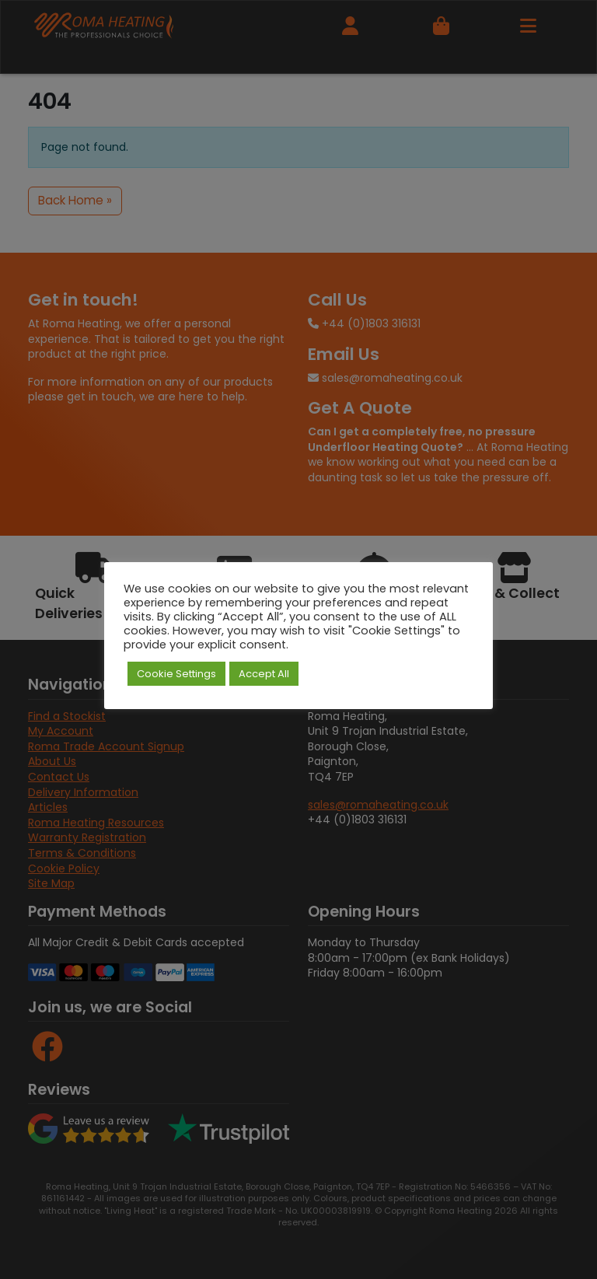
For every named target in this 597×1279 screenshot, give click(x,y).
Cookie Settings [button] (176, 673)
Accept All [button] (264, 673)
